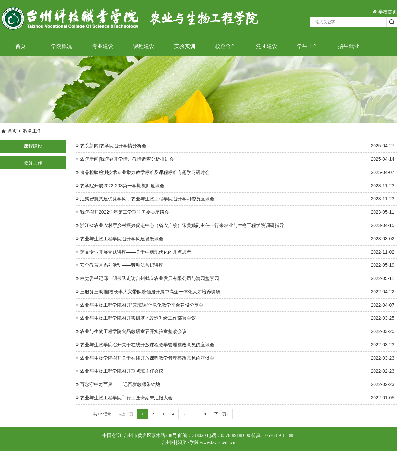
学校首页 (385, 11)
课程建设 (143, 46)
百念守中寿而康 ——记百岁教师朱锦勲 (235, 384)
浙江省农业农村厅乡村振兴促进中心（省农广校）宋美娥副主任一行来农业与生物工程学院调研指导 (235, 225)
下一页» (221, 414)
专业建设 (102, 46)
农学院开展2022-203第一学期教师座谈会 (235, 185)
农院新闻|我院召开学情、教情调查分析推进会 (235, 159)
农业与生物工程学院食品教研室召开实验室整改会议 (235, 331)
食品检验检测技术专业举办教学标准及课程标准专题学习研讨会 (235, 172)
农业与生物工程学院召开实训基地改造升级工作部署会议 (235, 318)
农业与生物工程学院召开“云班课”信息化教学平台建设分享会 (235, 305)
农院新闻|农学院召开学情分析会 (235, 146)
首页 (20, 46)
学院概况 (61, 46)
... (194, 414)
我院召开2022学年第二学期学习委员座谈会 (235, 212)
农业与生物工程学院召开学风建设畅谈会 (235, 238)
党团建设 (266, 46)
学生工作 (307, 46)
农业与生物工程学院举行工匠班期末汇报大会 (235, 397)
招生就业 (348, 46)
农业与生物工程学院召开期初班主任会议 (235, 371)
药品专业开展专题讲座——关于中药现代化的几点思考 (235, 252)
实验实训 (184, 46)
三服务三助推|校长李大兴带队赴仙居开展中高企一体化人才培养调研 (235, 291)
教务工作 (33, 162)
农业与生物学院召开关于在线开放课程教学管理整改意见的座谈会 (235, 344)
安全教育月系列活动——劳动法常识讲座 (235, 265)
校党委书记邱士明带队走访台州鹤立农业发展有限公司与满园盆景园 (235, 278)
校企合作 (225, 46)
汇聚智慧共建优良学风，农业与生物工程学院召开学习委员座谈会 (235, 199)
